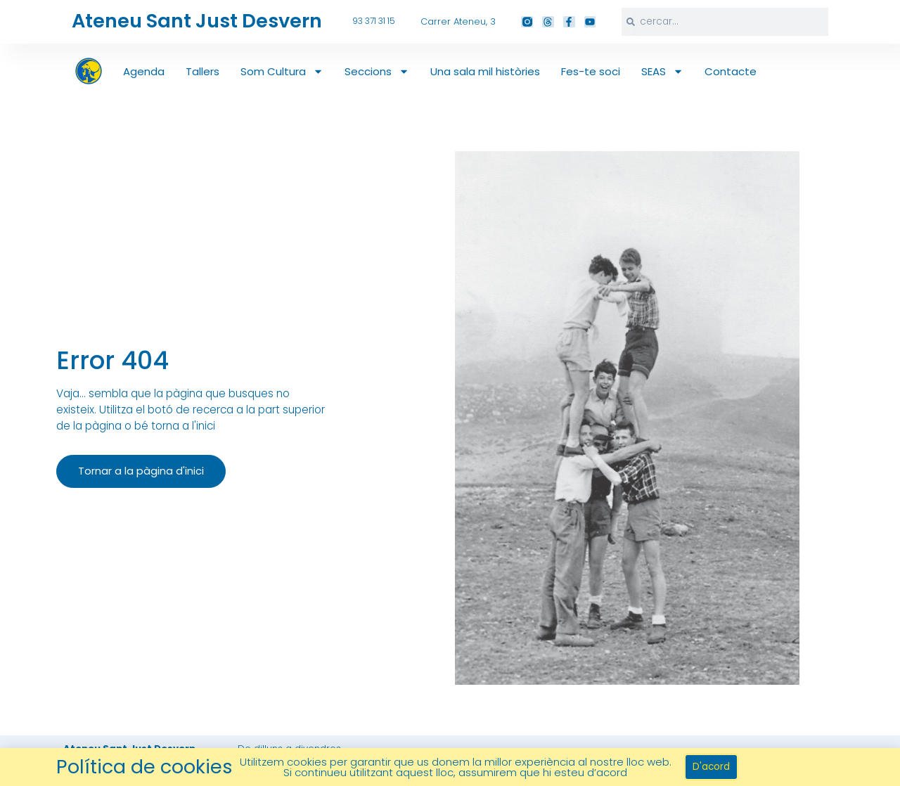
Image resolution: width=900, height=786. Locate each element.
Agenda (144, 71)
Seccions (377, 71)
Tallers (202, 71)
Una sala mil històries (485, 71)
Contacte (731, 71)
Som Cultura (281, 71)
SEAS (662, 71)
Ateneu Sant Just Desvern (193, 21)
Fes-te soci (590, 71)
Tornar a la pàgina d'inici (138, 475)
